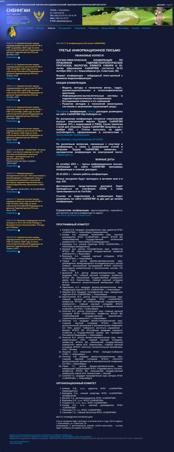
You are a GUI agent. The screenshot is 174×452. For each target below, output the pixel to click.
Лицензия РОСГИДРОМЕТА (19, 442)
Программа (63, 111)
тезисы (92, 111)
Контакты (146, 28)
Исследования (65, 28)
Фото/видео (123, 28)
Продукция (93, 28)
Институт (40, 28)
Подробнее (13, 57)
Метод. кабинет (108, 28)
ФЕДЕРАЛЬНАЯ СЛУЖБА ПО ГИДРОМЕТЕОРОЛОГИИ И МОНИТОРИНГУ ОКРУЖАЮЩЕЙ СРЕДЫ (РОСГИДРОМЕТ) (50, 437)
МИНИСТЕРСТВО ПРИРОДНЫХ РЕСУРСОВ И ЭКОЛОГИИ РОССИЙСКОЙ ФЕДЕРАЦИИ (40, 435)
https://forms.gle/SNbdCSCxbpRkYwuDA (73, 215)
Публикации (80, 28)
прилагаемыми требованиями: (73, 135)
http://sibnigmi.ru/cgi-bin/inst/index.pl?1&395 (79, 139)
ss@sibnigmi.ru (64, 155)
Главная (29, 28)
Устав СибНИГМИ (15, 443)
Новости (51, 28)
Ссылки (135, 28)
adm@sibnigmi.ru (64, 21)
